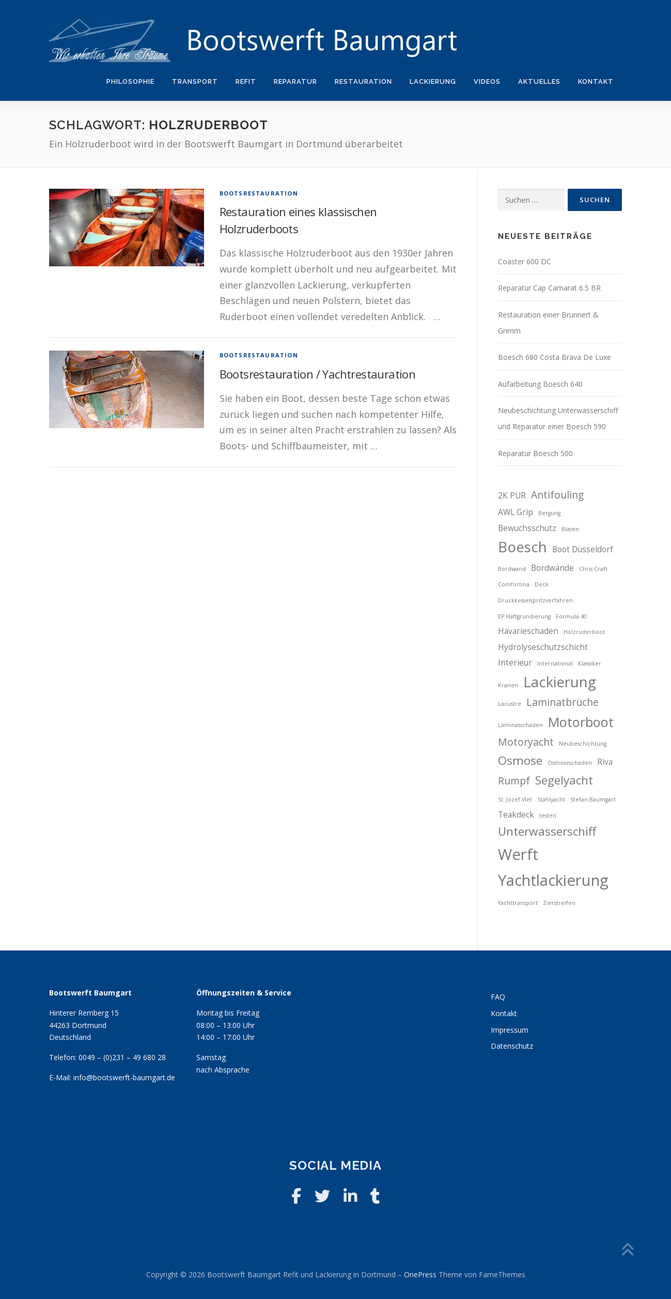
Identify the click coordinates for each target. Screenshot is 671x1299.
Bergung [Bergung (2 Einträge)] (549, 513)
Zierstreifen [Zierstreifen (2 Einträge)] (559, 903)
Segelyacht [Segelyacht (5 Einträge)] (564, 780)
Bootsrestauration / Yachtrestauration (318, 374)
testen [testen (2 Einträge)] (547, 815)
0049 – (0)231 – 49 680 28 (122, 1057)
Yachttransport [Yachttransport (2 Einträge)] (518, 903)
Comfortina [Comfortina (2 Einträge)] (513, 584)
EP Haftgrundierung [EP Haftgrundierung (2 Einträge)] (524, 616)
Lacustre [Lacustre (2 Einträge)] (509, 703)
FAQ (498, 997)
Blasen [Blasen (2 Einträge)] (570, 529)
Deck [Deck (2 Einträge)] (542, 584)
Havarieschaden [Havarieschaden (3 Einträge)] (528, 631)
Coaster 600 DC (524, 261)
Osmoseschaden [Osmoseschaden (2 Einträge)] (570, 762)
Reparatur (295, 81)
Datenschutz (512, 1046)
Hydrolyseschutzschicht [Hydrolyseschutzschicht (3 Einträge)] (543, 647)
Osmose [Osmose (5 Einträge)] (520, 760)
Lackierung (433, 81)
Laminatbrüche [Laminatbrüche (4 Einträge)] (562, 702)
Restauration (363, 81)
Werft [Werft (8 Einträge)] (518, 854)
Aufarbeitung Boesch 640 (540, 384)
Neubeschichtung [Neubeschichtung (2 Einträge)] (582, 743)
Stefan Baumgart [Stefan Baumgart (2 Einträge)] (593, 799)
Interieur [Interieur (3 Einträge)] (515, 662)
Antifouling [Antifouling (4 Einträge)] (557, 495)
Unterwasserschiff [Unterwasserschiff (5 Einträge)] (547, 831)
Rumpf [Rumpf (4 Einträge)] (514, 781)
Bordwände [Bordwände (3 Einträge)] (552, 568)
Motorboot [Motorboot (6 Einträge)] (581, 722)
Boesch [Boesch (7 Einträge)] (522, 546)
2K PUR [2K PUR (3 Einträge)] (512, 495)
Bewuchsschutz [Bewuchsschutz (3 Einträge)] (527, 528)
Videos (487, 81)
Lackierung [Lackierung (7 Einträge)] (559, 681)
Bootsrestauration (259, 193)
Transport (195, 81)
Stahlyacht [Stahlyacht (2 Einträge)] (551, 799)
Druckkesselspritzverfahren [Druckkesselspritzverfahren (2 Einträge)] (535, 600)
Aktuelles (539, 81)
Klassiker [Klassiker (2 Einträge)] (589, 663)
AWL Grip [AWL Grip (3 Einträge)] (515, 512)
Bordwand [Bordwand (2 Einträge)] (512, 568)
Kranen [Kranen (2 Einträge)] (508, 685)
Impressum (509, 1030)
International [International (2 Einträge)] (555, 663)
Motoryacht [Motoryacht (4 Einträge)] (526, 742)
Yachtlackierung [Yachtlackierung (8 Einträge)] (553, 880)
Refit (246, 81)
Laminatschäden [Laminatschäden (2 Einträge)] (520, 725)
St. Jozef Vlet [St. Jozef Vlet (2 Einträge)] (515, 799)
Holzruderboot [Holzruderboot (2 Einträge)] (584, 632)
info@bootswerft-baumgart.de (124, 1077)
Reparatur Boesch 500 (535, 453)
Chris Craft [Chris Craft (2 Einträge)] (593, 568)
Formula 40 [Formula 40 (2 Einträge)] (571, 616)
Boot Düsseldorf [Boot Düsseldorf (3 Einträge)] (582, 549)
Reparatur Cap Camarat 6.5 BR (549, 288)
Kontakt (596, 81)
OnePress (420, 1274)
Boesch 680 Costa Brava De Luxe (554, 357)
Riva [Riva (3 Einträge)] (605, 762)
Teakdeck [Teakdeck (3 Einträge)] (516, 814)
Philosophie (130, 81)
